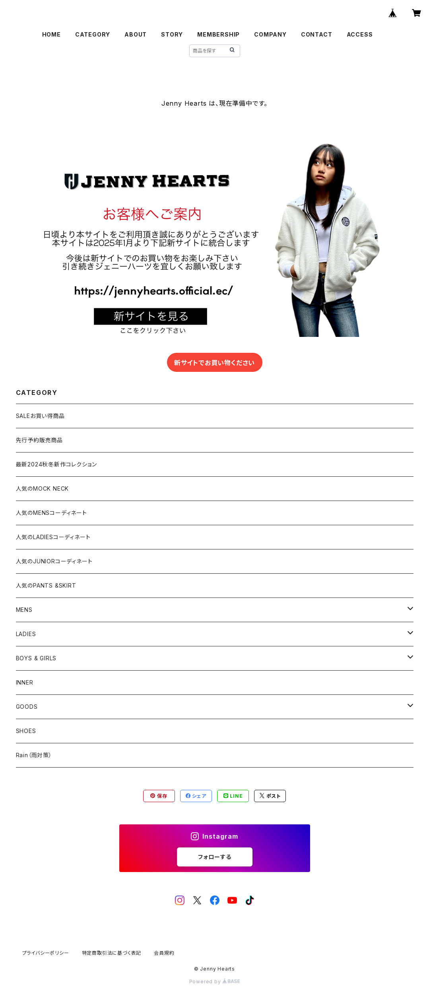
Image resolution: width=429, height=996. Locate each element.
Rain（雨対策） (34, 755)
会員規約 (164, 953)
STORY (172, 34)
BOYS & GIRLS (36, 658)
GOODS (27, 706)
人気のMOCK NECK (42, 488)
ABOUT (135, 34)
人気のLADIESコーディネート (53, 537)
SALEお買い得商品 (40, 415)
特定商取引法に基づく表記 (112, 953)
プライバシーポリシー (45, 953)
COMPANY (270, 34)
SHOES (26, 730)
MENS (24, 609)
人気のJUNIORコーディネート (54, 561)
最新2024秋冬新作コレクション (56, 464)
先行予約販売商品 (39, 440)
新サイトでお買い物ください (214, 363)
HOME (51, 34)
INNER (24, 682)
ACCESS (360, 34)
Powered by (214, 981)
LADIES (26, 633)
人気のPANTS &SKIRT (46, 585)
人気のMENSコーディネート (51, 512)
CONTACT (316, 34)
